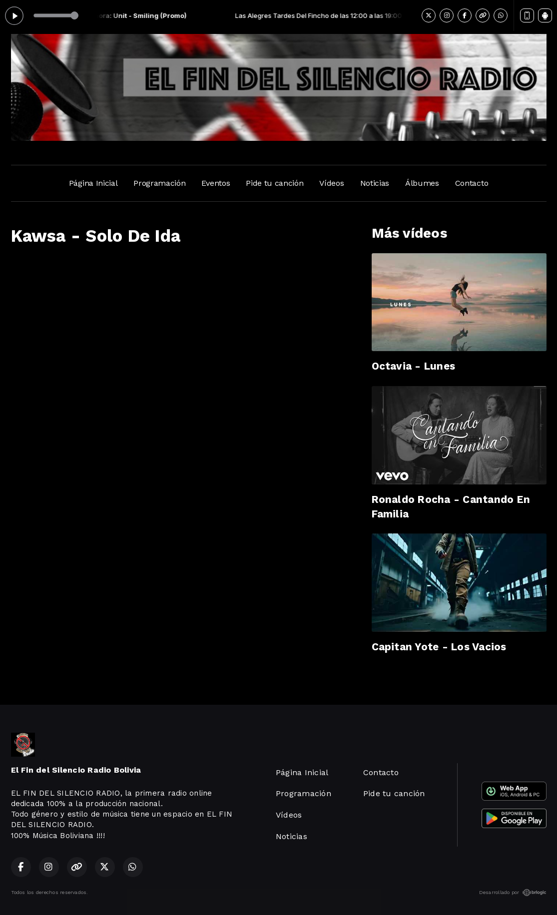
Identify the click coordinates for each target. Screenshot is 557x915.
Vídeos (331, 183)
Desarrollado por (513, 892)
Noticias (374, 183)
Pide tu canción (274, 183)
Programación (159, 183)
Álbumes (422, 183)
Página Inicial (93, 183)
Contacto (471, 183)
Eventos (215, 183)
